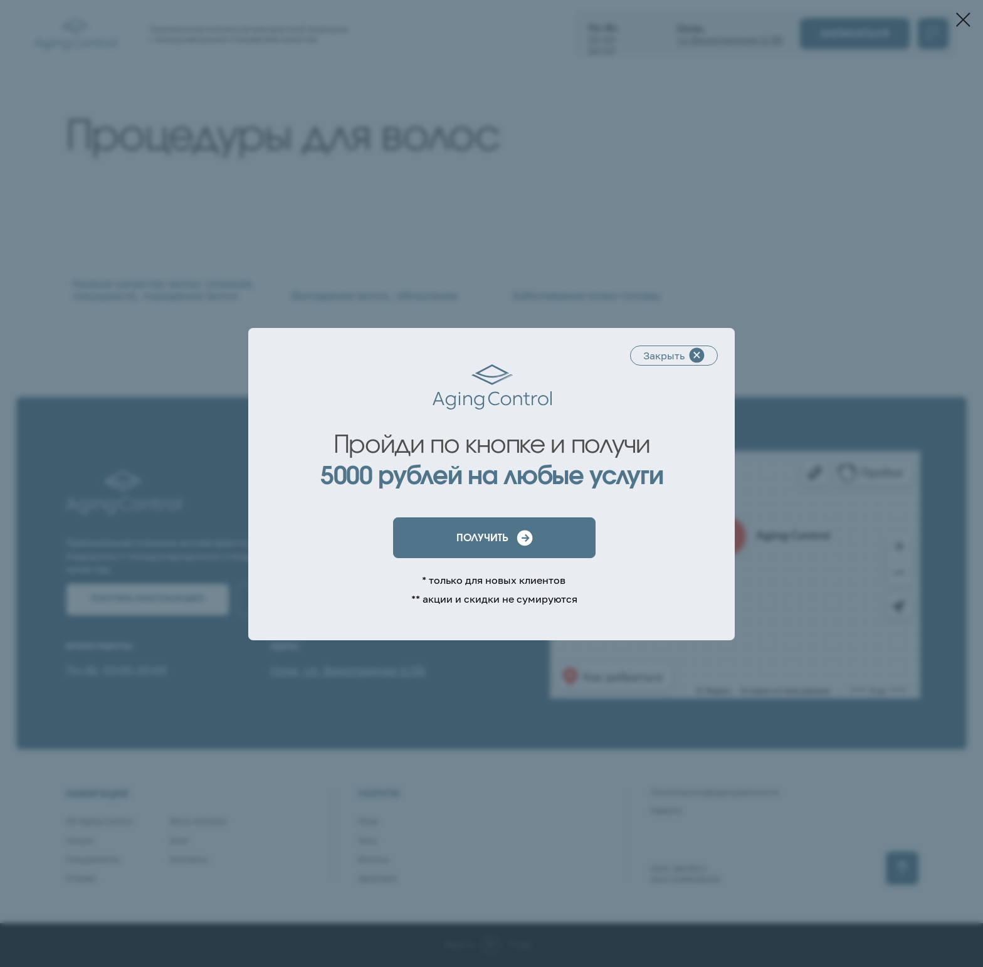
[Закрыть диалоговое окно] (963, 19)
